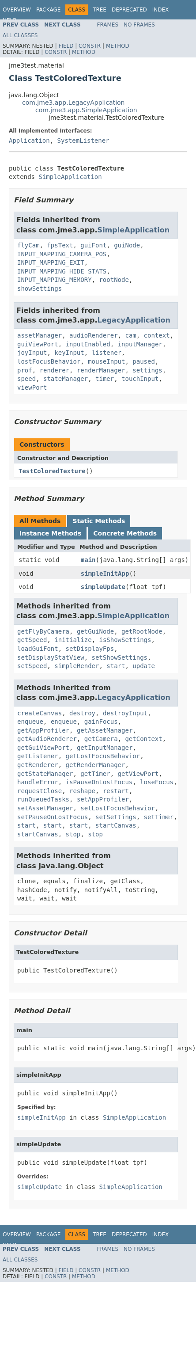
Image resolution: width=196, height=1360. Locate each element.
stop (73, 834)
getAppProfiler (43, 730)
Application (29, 140)
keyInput (69, 352)
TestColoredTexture (52, 471)
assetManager (39, 335)
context (157, 335)
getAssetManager (104, 730)
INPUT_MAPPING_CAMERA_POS (61, 254)
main (88, 559)
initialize (72, 639)
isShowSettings (125, 639)
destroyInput (125, 713)
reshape (82, 790)
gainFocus (101, 721)
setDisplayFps (90, 648)
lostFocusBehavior (48, 361)
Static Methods (98, 520)
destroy (82, 713)
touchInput (139, 378)
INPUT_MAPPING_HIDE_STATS (61, 271)
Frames (108, 25)
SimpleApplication (70, 176)
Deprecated (129, 10)
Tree (99, 10)
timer (104, 378)
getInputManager (104, 747)
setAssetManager (45, 808)
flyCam (28, 245)
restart (116, 790)
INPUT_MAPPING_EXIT (50, 262)
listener (106, 352)
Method (117, 46)
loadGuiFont (37, 648)
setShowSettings (119, 657)
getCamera (101, 738)
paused (143, 361)
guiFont (93, 245)
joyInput (32, 352)
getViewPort (138, 773)
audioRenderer (93, 335)
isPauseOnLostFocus (99, 782)
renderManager (101, 370)
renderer (54, 370)
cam (130, 335)
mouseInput (106, 361)
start (115, 665)
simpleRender (76, 665)
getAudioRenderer (47, 738)
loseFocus (156, 782)
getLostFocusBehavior (103, 756)
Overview (17, 10)
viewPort (32, 387)
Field (65, 46)
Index (160, 10)
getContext (143, 738)
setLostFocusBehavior (117, 808)
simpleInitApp (105, 573)
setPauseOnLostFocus (52, 817)
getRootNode (141, 631)
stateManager (65, 378)
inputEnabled (88, 344)
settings (147, 370)
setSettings (115, 817)
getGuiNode (95, 631)
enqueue (30, 721)
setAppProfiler (103, 799)
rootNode (113, 279)
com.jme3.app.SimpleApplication (86, 110)
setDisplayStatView (50, 657)
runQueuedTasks (43, 799)
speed (26, 378)
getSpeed (32, 639)
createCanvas (39, 713)
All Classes (20, 35)
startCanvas (115, 825)
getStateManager (45, 773)
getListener (37, 756)
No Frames (139, 25)
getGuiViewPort (43, 747)
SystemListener (83, 140)
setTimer (158, 817)
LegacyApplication (134, 320)
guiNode (127, 245)
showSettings (39, 288)
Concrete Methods (125, 533)
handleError (37, 782)
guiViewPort (37, 344)
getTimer (95, 773)
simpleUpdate (103, 586)
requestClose (39, 790)
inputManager (140, 344)
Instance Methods (50, 533)
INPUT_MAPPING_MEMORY (54, 279)
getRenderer (37, 764)
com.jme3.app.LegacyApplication (73, 102)
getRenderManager (95, 764)
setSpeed (32, 665)
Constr (90, 46)
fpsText (60, 245)
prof (24, 370)
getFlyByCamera (43, 631)
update (143, 665)
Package (48, 10)
